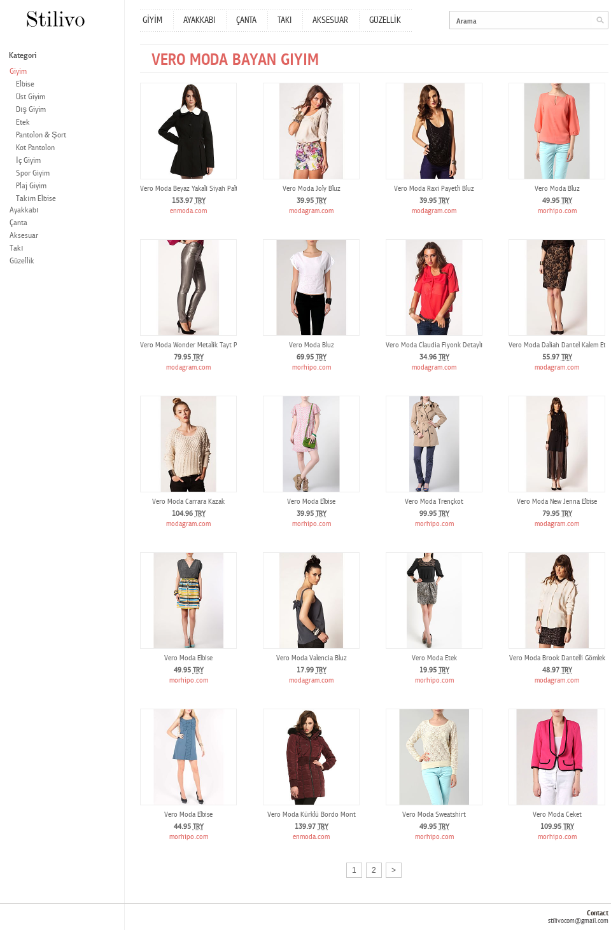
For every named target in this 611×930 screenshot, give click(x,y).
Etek (23, 122)
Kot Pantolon (35, 148)
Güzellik (22, 261)
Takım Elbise (36, 199)
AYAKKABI (199, 20)
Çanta (18, 223)
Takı (17, 248)
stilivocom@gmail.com (578, 921)
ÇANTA (246, 20)
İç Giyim (28, 160)
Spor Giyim (33, 173)
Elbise (25, 84)
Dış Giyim (31, 110)
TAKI (284, 20)
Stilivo (55, 19)
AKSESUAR (330, 20)
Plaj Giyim (31, 186)
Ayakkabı (24, 210)
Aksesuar (24, 235)
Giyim (18, 71)
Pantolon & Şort (41, 135)
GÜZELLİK (385, 20)
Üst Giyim (30, 97)
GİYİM (152, 20)
